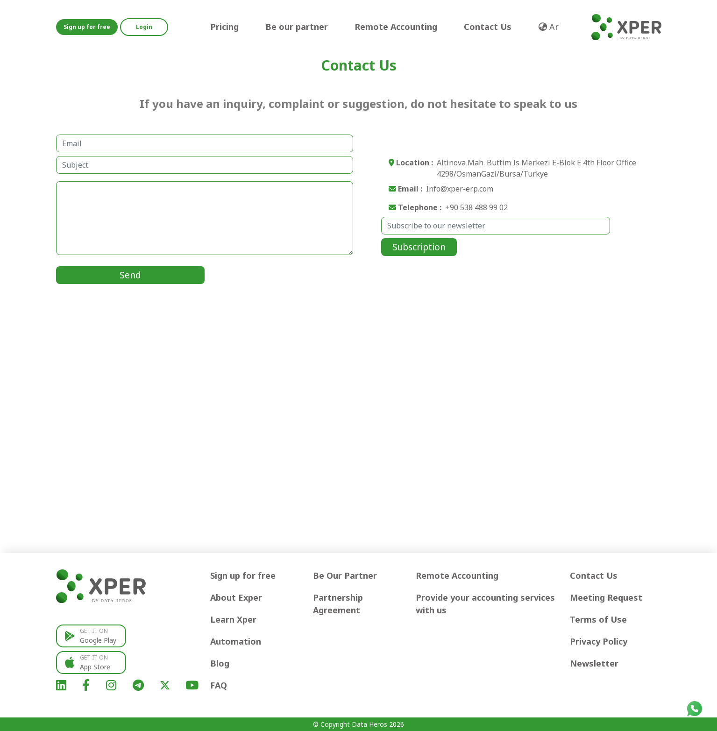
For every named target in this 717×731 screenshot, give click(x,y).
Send (130, 275)
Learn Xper (233, 619)
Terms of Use (598, 619)
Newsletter (594, 663)
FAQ (218, 685)
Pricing (224, 26)
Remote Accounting (396, 26)
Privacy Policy (598, 641)
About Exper (236, 597)
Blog (219, 663)
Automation (235, 641)
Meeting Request (606, 597)
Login (144, 27)
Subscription (419, 247)
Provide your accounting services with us (485, 604)
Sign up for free (87, 27)
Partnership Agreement (338, 604)
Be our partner (296, 26)
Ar (549, 26)
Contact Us (487, 26)
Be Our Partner (345, 575)
